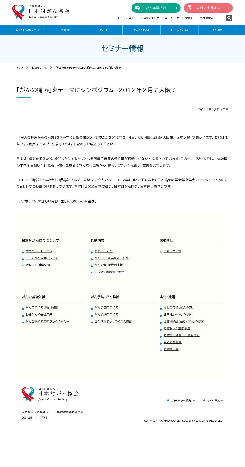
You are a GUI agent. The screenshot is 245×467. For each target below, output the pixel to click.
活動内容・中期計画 (38, 265)
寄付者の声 (171, 349)
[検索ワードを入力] (212, 18)
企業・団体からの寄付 (178, 314)
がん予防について (107, 307)
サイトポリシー (215, 400)
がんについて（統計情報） (42, 307)
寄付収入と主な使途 (177, 328)
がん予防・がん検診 (179, 30)
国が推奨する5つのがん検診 (113, 321)
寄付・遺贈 (217, 30)
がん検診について (107, 314)
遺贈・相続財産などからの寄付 (184, 321)
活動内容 (65, 30)
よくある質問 (126, 18)
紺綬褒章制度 (173, 342)
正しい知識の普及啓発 (109, 271)
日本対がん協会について (28, 30)
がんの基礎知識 (141, 30)
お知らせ (104, 30)
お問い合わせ (150, 18)
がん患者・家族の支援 (109, 265)
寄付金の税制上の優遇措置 (182, 335)
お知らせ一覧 (39, 67)
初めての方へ (104, 251)
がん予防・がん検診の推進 (112, 258)
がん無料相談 (156, 8)
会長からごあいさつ (39, 251)
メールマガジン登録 (178, 18)
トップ (20, 67)
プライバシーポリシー (183, 400)
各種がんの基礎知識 (39, 314)
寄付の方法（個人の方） (179, 307)
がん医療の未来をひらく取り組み (48, 321)
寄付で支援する (208, 8)
